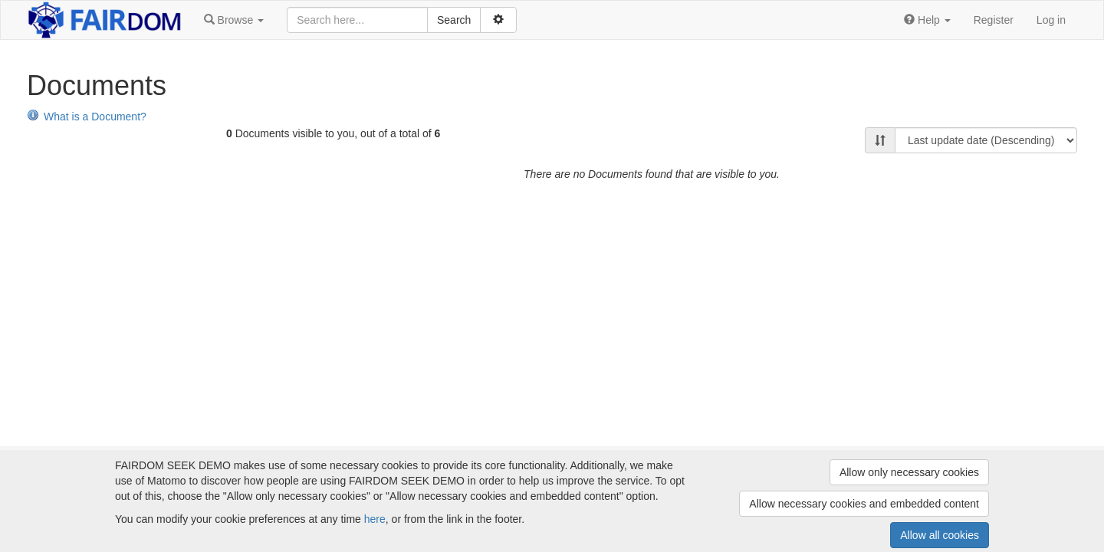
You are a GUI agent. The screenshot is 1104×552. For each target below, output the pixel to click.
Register (994, 20)
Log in (1051, 20)
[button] (233, 20)
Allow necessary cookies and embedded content (864, 504)
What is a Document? (86, 116)
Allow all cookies (939, 535)
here (375, 519)
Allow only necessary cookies (909, 472)
